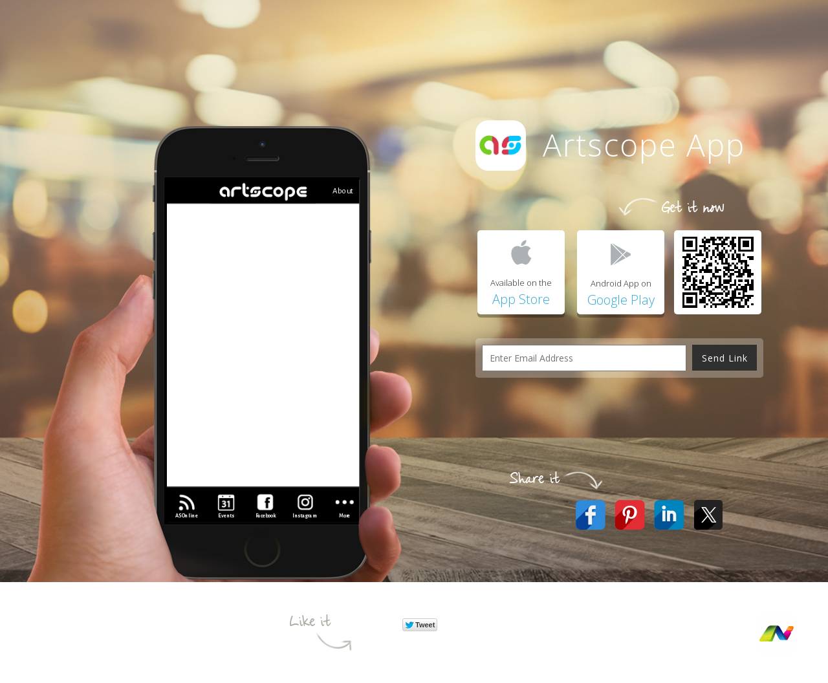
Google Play (621, 300)
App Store (521, 299)
